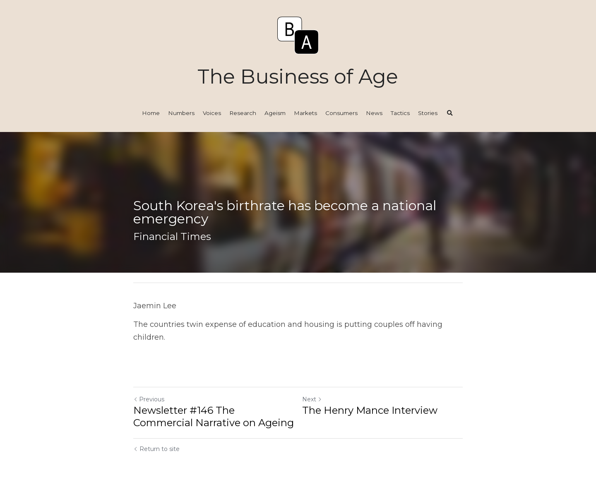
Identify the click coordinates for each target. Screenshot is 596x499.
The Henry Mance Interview (369, 410)
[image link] (298, 34)
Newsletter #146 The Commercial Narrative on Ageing (213, 416)
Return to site (156, 449)
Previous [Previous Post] (148, 399)
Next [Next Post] (312, 399)
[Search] (450, 113)
